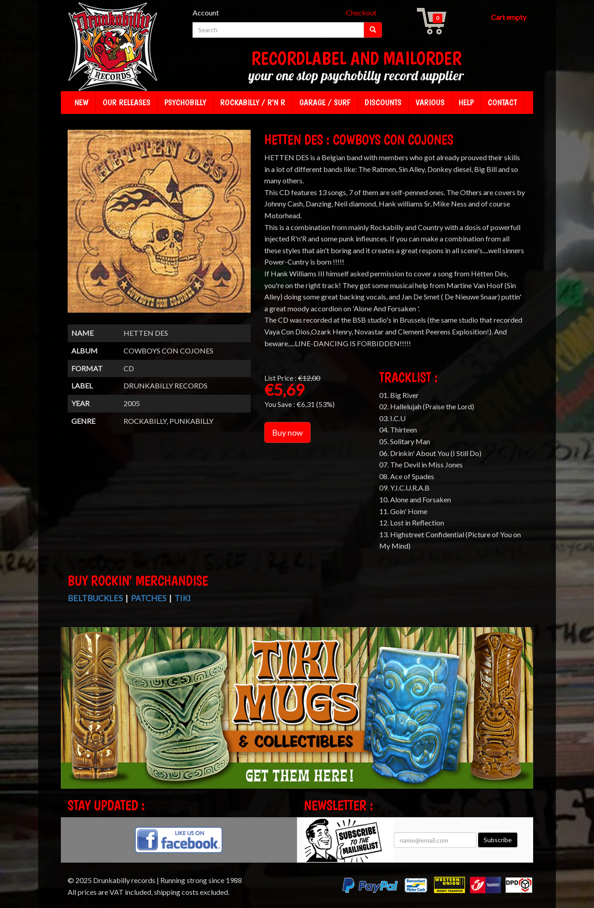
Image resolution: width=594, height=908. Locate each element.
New (81, 102)
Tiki (182, 598)
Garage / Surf (325, 102)
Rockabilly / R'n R (252, 102)
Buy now (287, 432)
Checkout (361, 12)
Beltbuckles (95, 598)
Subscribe (498, 840)
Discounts (383, 102)
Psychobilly (185, 102)
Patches (148, 598)
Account (206, 12)
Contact (502, 102)
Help (466, 102)
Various (430, 102)
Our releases (126, 102)
